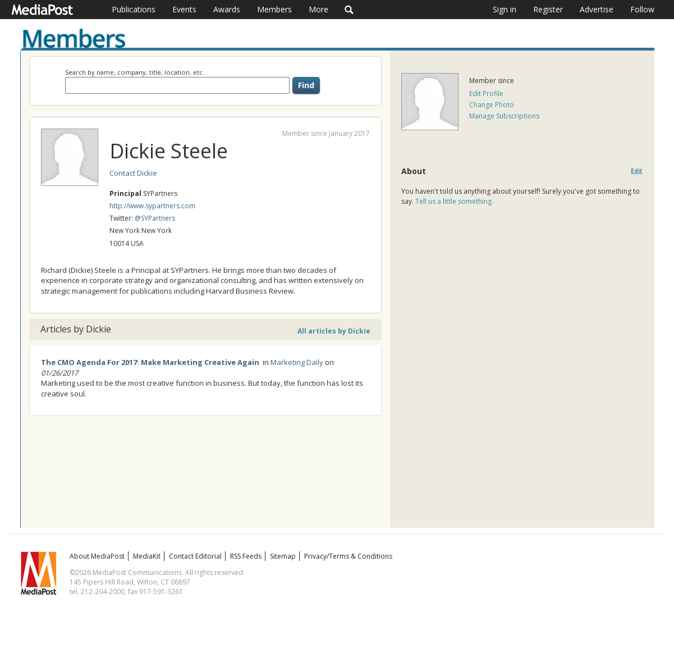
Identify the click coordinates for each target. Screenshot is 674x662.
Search (349, 9)
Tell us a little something (453, 201)
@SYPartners (155, 218)
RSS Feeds (246, 556)
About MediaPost (97, 556)
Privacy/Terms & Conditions (348, 556)
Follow (642, 9)
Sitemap (283, 556)
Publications (133, 9)
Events (184, 9)
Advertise (596, 9)
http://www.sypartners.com (152, 206)
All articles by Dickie (333, 331)
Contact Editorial (195, 556)
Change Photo (491, 104)
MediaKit (147, 556)
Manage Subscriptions (504, 116)
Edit (637, 171)
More (318, 9)
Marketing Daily (296, 362)
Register (548, 9)
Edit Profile (486, 93)
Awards (226, 9)
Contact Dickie (133, 173)
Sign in (504, 9)
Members (274, 9)
